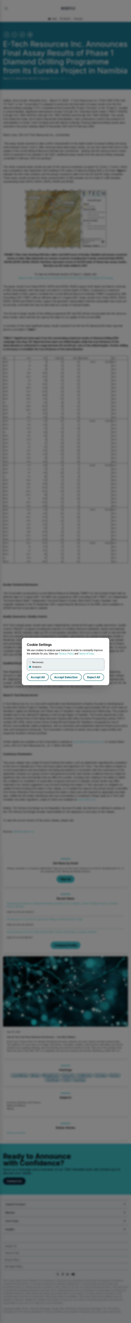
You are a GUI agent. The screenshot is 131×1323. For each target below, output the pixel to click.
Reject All (93, 677)
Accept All (38, 677)
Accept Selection (66, 677)
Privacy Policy (66, 653)
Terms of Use (86, 653)
